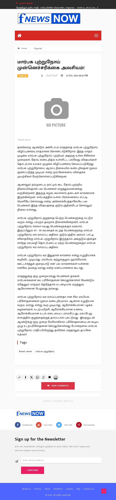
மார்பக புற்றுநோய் (45, 351)
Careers (69, 486)
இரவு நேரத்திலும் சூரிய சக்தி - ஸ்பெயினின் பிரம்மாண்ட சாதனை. (44, 7)
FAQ (78, 486)
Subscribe (32, 467)
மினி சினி (49, 75)
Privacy (37, 486)
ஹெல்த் (38, 48)
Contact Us (88, 486)
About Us (26, 486)
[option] (45, 8)
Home (22, 48)
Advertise (58, 486)
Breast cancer (25, 351)
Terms (47, 486)
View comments (58, 383)
